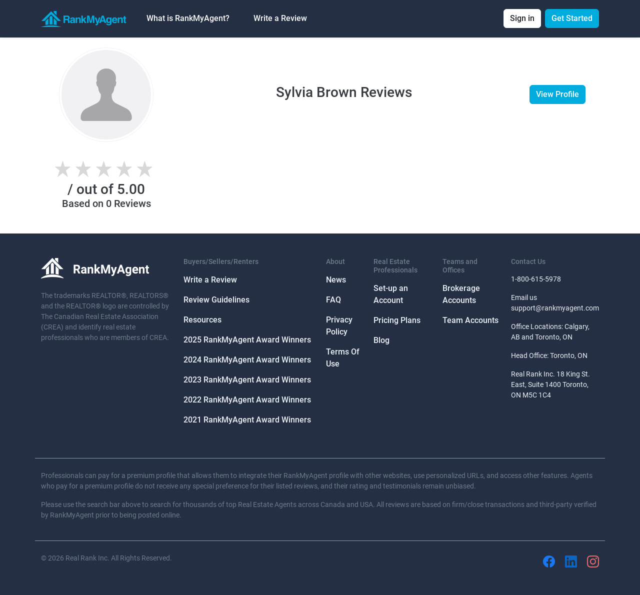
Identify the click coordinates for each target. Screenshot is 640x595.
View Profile (557, 94)
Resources (203, 319)
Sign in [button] (522, 18)
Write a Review (280, 18)
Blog (382, 340)
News (336, 279)
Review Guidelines (217, 299)
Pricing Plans (397, 320)
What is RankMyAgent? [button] (188, 18)
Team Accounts (470, 320)
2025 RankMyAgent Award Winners (247, 339)
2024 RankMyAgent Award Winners (247, 359)
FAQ (333, 299)
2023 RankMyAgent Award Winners (247, 379)
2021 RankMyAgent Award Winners (247, 419)
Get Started (572, 18)
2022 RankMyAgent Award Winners (247, 399)
